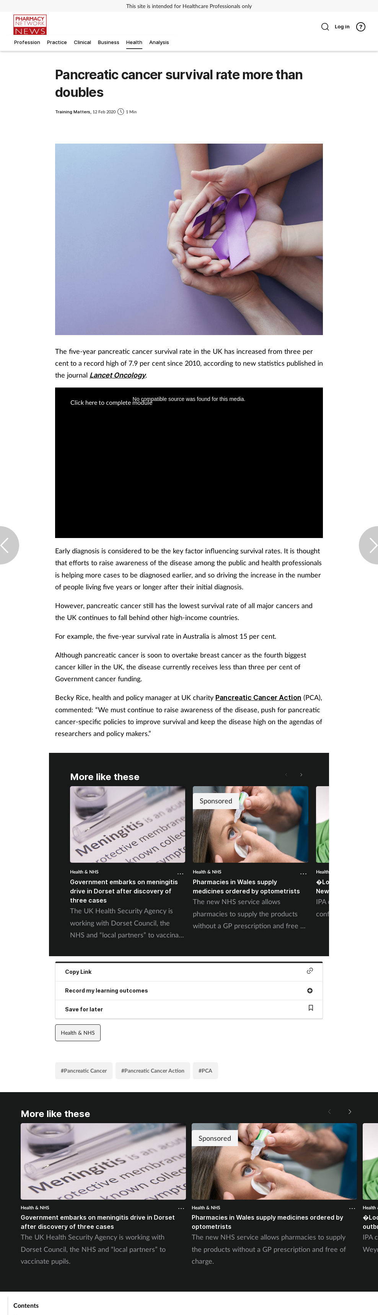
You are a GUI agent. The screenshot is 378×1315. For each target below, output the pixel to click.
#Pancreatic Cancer (84, 1070)
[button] (300, 774)
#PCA (205, 1070)
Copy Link (189, 971)
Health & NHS (84, 872)
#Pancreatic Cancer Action (152, 1070)
